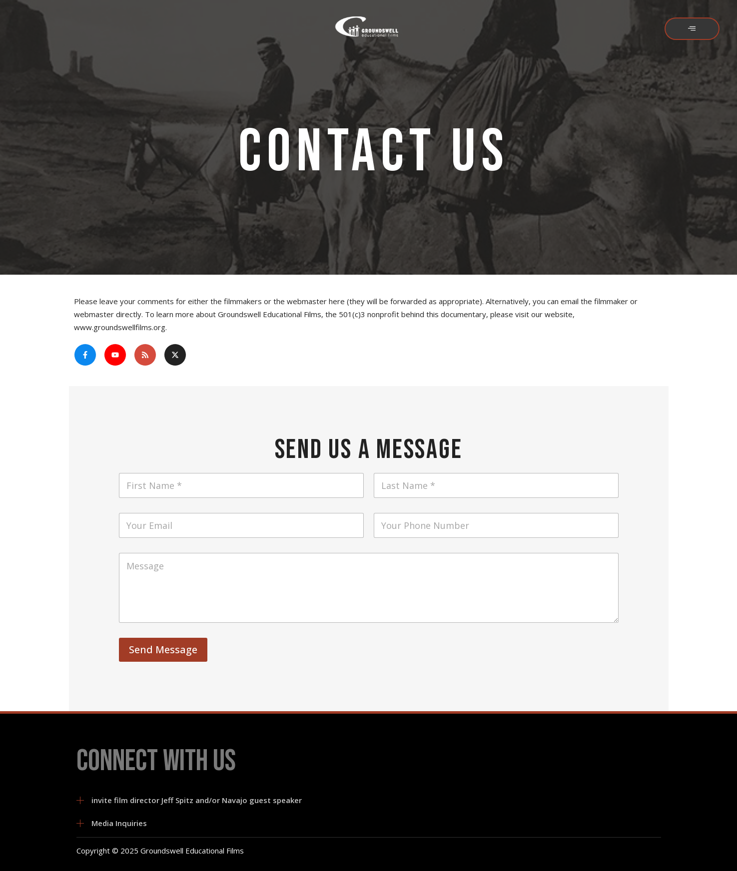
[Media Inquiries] (80, 823)
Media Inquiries (119, 823)
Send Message (163, 649)
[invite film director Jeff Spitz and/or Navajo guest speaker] (80, 800)
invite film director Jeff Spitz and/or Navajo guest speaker (196, 800)
